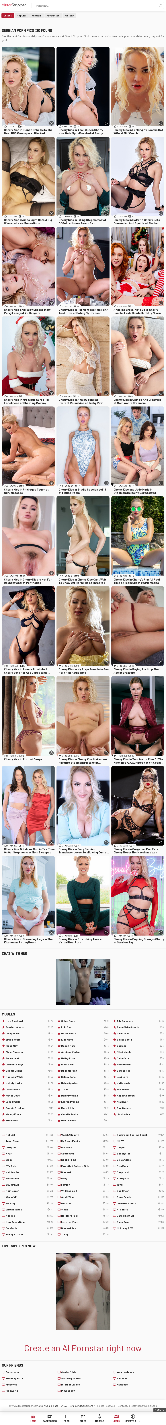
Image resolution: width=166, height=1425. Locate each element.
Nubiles (29, 1216)
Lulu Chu (85, 1027)
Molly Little (85, 1108)
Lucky (116, 1421)
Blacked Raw (85, 1228)
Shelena (140, 1046)
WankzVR (29, 1197)
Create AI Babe (133, 1421)
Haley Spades (85, 1083)
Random (37, 15)
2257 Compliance (48, 1405)
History (69, 15)
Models (99, 1421)
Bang (85, 1178)
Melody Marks (29, 1083)
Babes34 (122, 1378)
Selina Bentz (140, 1039)
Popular (21, 15)
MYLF (29, 1153)
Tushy (85, 1234)
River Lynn (85, 1064)
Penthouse (29, 1178)
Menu (158, 1409)
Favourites (53, 15)
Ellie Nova (85, 1039)
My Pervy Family (85, 1141)
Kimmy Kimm (29, 1114)
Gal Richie (140, 1033)
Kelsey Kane (85, 1077)
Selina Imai (29, 1058)
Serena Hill (140, 1071)
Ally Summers (140, 1021)
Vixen (85, 1209)
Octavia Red (29, 1089)
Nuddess (122, 1384)
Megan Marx (85, 1046)
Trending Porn (14, 1378)
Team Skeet (29, 1141)
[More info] (51, 123)
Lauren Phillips (85, 1102)
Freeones (11, 1384)
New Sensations (29, 1222)
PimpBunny (68, 1390)
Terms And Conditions (81, 1405)
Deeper (140, 1147)
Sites (83, 1421)
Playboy (29, 1203)
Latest (8, 15)
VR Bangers (140, 1160)
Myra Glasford (29, 1021)
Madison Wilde (29, 1077)
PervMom (140, 1166)
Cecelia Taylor (85, 1114)
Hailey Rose (85, 1058)
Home (33, 1421)
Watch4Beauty (85, 1135)
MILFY (140, 1141)
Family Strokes (29, 1234)
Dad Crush (140, 1191)
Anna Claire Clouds (140, 1027)
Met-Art (29, 1135)
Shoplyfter (140, 1153)
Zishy (29, 1160)
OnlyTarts (29, 1228)
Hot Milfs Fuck (85, 1216)
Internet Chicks (70, 1384)
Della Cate (140, 1058)
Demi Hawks (85, 1120)
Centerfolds (68, 1372)
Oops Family (140, 1197)
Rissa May (29, 1046)
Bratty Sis (140, 1178)
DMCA (63, 1405)
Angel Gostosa (140, 1095)
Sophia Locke (29, 1071)
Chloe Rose (85, 1021)
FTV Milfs (140, 1209)
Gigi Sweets (140, 1108)
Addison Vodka (85, 1052)
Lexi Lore (140, 1077)
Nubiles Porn (29, 1172)
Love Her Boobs (140, 1203)
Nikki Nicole (140, 1052)
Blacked (85, 1172)
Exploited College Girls (85, 1166)
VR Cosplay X (85, 1191)
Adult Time (85, 1197)
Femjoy (85, 1184)
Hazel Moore (85, 1033)
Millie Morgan (85, 1071)
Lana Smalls (29, 1102)
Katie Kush (140, 1083)
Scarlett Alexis (29, 1027)
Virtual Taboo (29, 1209)
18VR (140, 1184)
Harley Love (29, 1095)
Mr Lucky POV (140, 1228)
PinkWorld (12, 1390)
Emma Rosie (29, 1039)
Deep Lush (140, 1172)
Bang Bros (140, 1222)
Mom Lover (29, 1191)
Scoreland (85, 1153)
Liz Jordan (140, 1114)
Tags (66, 1421)
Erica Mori (29, 1120)
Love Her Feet (85, 1222)
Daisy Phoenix (85, 1095)
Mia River (140, 1102)
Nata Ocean (140, 1064)
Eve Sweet (140, 1089)
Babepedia (12, 1372)
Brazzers (85, 1147)
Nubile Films (85, 1160)
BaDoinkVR (29, 1184)
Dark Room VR (140, 1216)
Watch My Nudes (71, 1378)
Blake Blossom (29, 1052)
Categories (49, 1421)
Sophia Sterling (29, 1108)
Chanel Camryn (29, 1064)
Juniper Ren (29, 1033)
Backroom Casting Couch (140, 1135)
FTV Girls (29, 1166)
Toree (85, 1089)
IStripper (29, 1147)
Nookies (85, 1203)
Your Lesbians (125, 1372)
